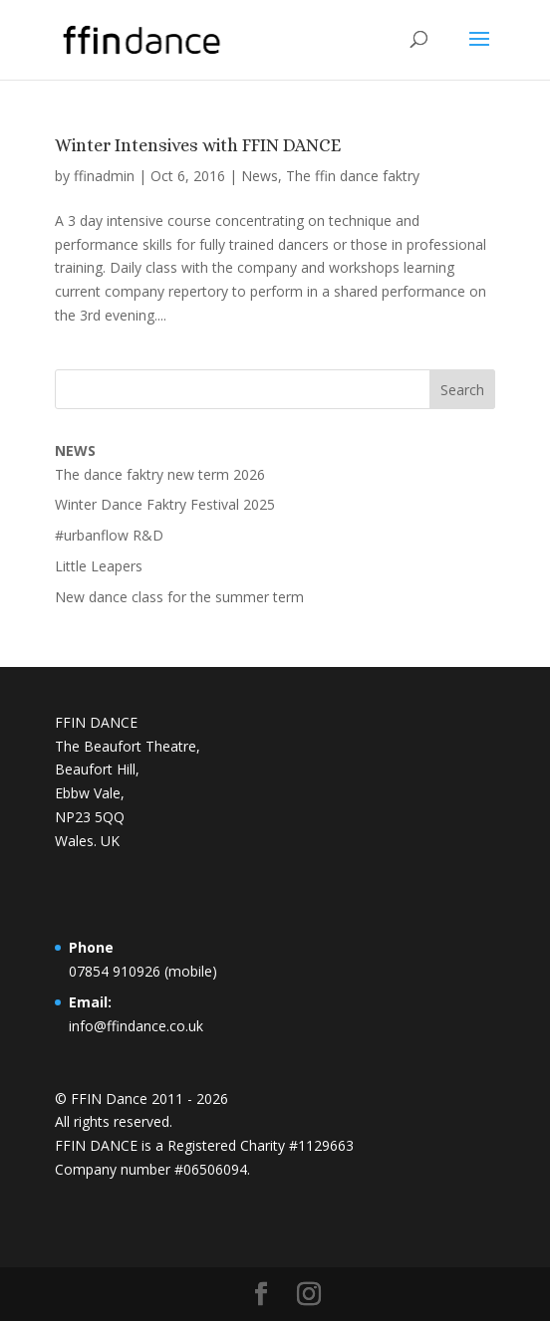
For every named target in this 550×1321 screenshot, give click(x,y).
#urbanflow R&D (109, 535)
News (259, 175)
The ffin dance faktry (352, 175)
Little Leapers (98, 565)
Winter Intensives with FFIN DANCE (198, 145)
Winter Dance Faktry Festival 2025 (165, 504)
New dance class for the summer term (179, 596)
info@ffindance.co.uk (136, 1025)
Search (462, 389)
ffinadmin (104, 175)
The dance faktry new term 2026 (160, 474)
